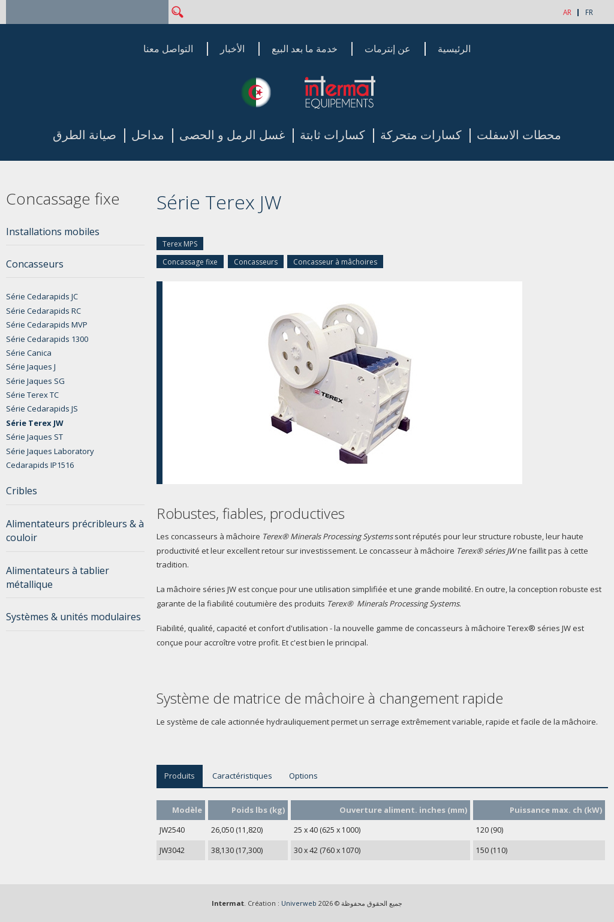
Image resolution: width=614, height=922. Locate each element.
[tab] (75, 235)
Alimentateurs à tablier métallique (57, 577)
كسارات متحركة (421, 135)
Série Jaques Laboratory (50, 451)
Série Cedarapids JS (42, 408)
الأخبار (232, 49)
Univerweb (299, 903)
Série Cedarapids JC (42, 296)
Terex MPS (179, 244)
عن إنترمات (388, 49)
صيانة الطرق (84, 135)
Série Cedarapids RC (43, 310)
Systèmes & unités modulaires (73, 616)
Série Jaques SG (35, 381)
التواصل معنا (168, 49)
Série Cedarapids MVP (47, 324)
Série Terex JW (35, 423)
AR (567, 12)
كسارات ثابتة (332, 135)
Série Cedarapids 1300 (47, 339)
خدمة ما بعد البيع (305, 49)
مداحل (147, 135)
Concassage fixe (190, 262)
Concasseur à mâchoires (335, 262)
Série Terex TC (32, 394)
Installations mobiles (53, 231)
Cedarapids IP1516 (40, 465)
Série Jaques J (31, 366)
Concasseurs (256, 262)
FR (589, 12)
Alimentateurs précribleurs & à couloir (75, 530)
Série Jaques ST (34, 436)
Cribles (21, 490)
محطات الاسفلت (519, 135)
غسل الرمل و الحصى (232, 135)
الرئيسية (454, 49)
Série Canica (29, 352)
